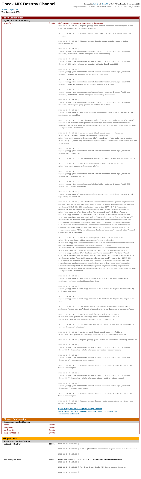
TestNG (95, 4)
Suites (4, 9)
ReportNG (105, 4)
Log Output (13, 9)
